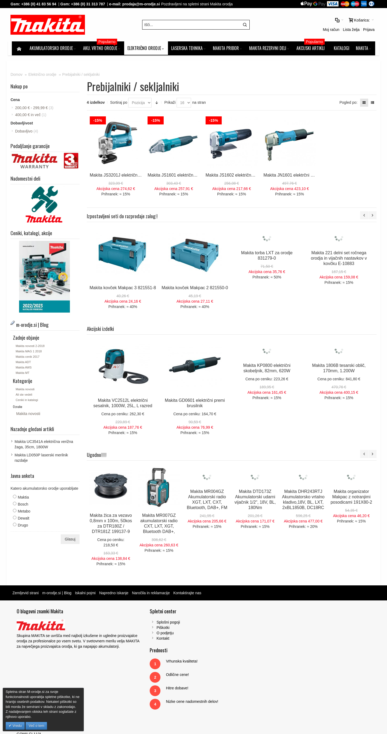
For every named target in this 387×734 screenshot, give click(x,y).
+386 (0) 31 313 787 (89, 4)
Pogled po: (347, 104)
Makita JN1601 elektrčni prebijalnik (296, 176)
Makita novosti (26, 390)
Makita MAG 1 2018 (30, 352)
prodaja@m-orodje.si (142, 4)
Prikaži (170, 104)
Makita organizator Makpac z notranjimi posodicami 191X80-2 (352, 498)
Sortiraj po (119, 104)
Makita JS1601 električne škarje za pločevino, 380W (197, 176)
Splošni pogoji (126, 623)
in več (32, 116)
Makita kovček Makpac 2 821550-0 (195, 289)
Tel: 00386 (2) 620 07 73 (306, 655)
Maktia (24, 498)
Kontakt (121, 639)
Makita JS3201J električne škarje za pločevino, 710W (141, 176)
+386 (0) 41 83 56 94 (39, 4)
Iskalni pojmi (86, 594)
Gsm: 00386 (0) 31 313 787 (309, 661)
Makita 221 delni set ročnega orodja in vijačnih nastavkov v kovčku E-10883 (339, 259)
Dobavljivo (28, 133)
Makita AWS (25, 368)
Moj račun (286, 25)
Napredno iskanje (115, 594)
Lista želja (306, 25)
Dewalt (25, 519)
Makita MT (24, 373)
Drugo (24, 526)
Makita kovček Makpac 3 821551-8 (123, 289)
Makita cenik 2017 (29, 357)
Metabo (25, 512)
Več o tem (36, 726)
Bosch (24, 505)
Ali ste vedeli (25, 395)
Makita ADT (24, 363)
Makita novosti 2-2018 (31, 347)
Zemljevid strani (27, 594)
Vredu (17, 726)
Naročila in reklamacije (152, 594)
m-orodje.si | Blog (58, 594)
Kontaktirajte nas (188, 594)
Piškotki (121, 628)
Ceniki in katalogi (28, 401)
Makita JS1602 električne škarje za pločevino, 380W (255, 176)
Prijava (323, 25)
